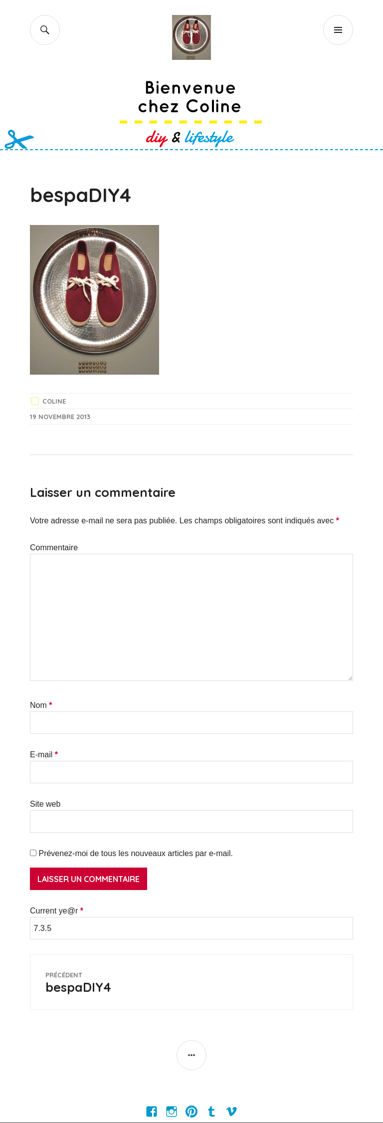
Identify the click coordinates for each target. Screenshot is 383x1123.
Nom (41, 705)
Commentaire (54, 547)
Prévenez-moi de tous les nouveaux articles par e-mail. (135, 853)
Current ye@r (56, 910)
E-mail (44, 754)
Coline (54, 401)
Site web (45, 804)
